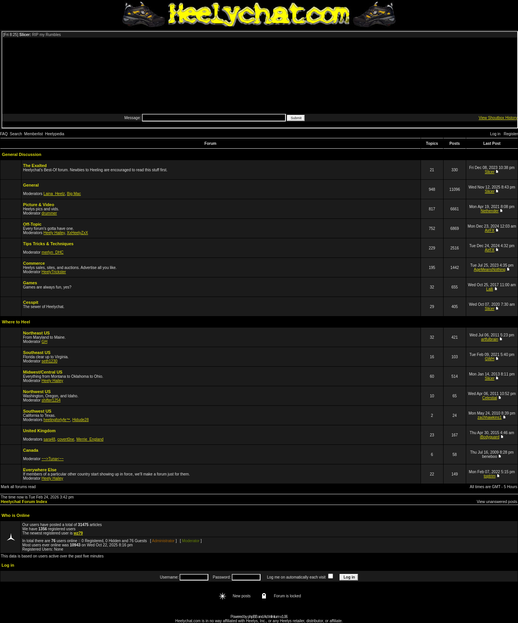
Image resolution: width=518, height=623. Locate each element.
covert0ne (66, 439)
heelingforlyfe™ (56, 420)
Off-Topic (32, 224)
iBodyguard (490, 437)
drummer (49, 213)
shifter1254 (50, 400)
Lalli (489, 289)
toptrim (490, 476)
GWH (489, 359)
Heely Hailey (53, 233)
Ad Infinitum (271, 617)
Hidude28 (80, 420)
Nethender (490, 211)
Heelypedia (54, 134)
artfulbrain (489, 339)
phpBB (252, 617)
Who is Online (16, 515)
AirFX (490, 230)
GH (44, 341)
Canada (30, 450)
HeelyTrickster (53, 272)
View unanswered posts (497, 502)
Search (16, 134)
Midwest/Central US (43, 372)
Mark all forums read (18, 487)
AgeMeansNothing (489, 269)
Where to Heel (16, 322)
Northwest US (37, 391)
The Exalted (35, 165)
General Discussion (21, 154)
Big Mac (74, 194)
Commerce (34, 263)
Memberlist (33, 134)
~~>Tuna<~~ (52, 459)
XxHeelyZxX (77, 233)
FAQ (4, 134)
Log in (495, 134)
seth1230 (49, 361)
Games (30, 282)
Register (511, 134)
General (31, 185)
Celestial (489, 398)
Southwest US (37, 411)
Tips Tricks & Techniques (48, 243)
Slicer (490, 172)
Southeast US (37, 352)
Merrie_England (90, 439)
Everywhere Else (39, 469)
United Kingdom (39, 430)
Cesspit (30, 302)
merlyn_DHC (52, 252)
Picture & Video (38, 204)
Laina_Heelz (54, 194)
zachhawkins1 (490, 417)
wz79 (78, 533)
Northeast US (36, 333)
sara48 (49, 439)
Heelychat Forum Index (24, 501)
